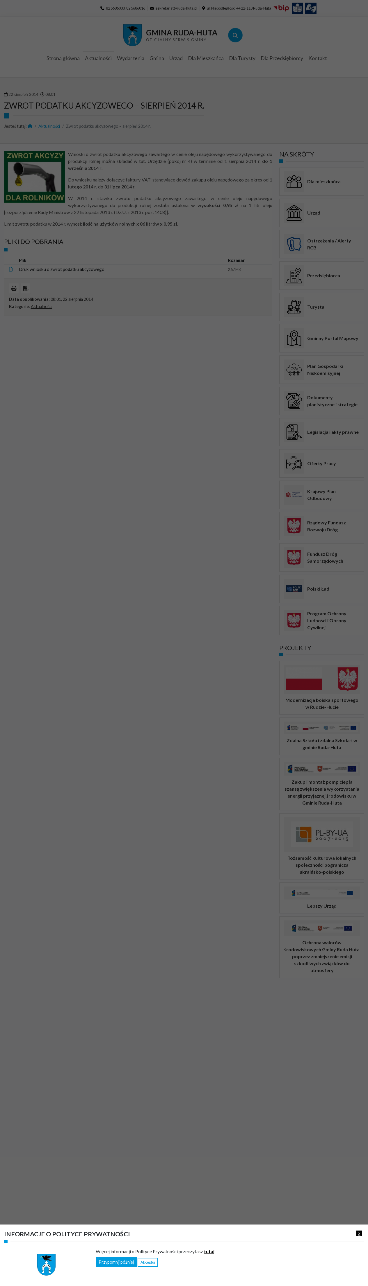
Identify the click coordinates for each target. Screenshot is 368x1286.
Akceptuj (148, 1262)
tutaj (209, 1251)
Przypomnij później (116, 1262)
